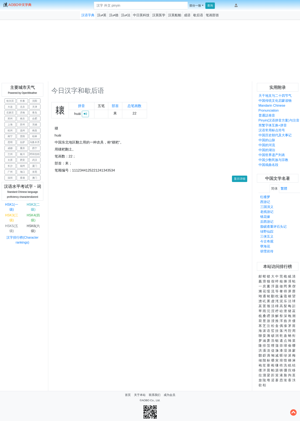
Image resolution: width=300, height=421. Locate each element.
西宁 (34, 148)
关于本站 (140, 395)
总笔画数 (134, 106)
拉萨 (22, 142)
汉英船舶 (174, 15)
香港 (22, 177)
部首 (115, 106)
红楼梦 (265, 197)
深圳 (10, 177)
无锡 (34, 124)
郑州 (10, 118)
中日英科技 (141, 15)
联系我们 (154, 395)
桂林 (34, 136)
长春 (22, 100)
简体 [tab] (274, 188)
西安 (22, 160)
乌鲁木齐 (35, 142)
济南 (22, 112)
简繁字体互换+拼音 (273, 125)
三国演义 (266, 207)
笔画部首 (212, 15)
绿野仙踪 (266, 231)
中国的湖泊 (267, 150)
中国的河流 (267, 145)
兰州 (10, 154)
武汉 (34, 160)
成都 (10, 148)
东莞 (34, 171)
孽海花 (265, 246)
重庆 (22, 148)
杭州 (10, 130)
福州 (22, 165)
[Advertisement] (150, 50)
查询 (210, 5)
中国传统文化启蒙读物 (275, 100)
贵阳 (22, 136)
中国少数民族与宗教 (273, 160)
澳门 (34, 177)
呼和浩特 (35, 154)
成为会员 (169, 395)
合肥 (34, 118)
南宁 (10, 136)
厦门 (34, 165)
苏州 (22, 124)
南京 (22, 118)
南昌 (34, 130)
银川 (22, 154)
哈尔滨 (10, 100)
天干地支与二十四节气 (275, 95)
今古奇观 (266, 241)
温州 (22, 130)
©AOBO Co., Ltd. (150, 400)
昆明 (10, 142)
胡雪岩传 (266, 251)
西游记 (265, 202)
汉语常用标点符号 (272, 130)
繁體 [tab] (284, 188)
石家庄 (10, 112)
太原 (10, 160)
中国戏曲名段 (268, 165)
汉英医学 (158, 15)
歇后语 (198, 15)
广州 (10, 171)
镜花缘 (265, 216)
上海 (10, 124)
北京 (22, 106)
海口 (22, 171)
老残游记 (266, 211)
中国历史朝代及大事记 (275, 135)
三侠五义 (266, 236)
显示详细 (239, 178)
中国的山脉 (267, 140)
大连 (10, 106)
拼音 (81, 106)
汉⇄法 (125, 15)
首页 (128, 395)
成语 (187, 15)
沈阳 (34, 100)
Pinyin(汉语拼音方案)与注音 (279, 120)
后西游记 (266, 221)
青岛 (34, 112)
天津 (34, 106)
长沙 (10, 165)
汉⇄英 (101, 15)
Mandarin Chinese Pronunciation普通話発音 (272, 110)
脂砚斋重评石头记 (273, 226)
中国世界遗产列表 (272, 155)
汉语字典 (87, 15)
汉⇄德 (113, 15)
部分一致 (195, 5)
